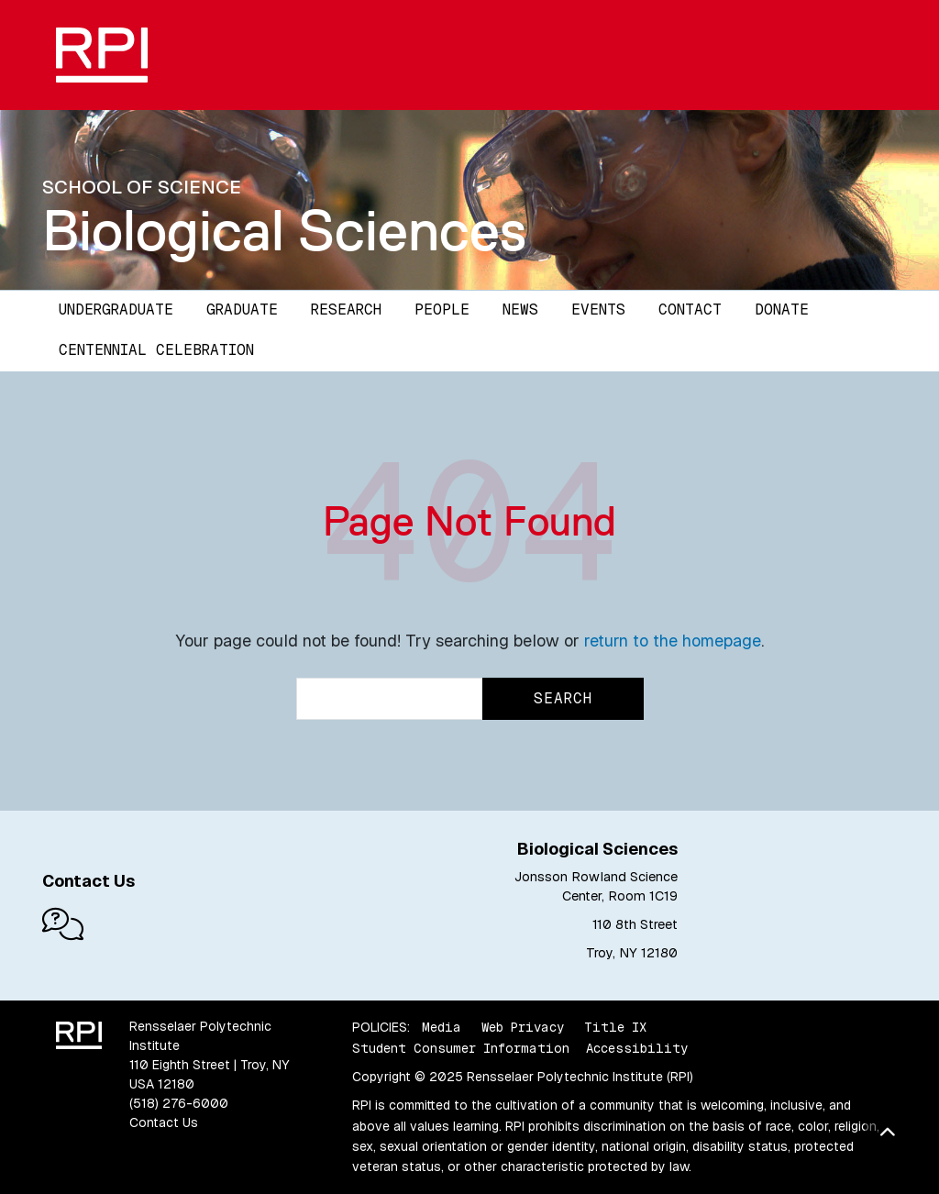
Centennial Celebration (156, 349)
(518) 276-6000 (178, 1103)
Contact (690, 309)
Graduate (242, 309)
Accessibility (637, 1048)
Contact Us (163, 1122)
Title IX (615, 1027)
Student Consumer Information (460, 1048)
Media (441, 1027)
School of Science (141, 186)
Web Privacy (522, 1027)
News (520, 309)
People (442, 309)
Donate (782, 309)
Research (346, 309)
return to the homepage (672, 640)
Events (598, 309)
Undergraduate (116, 309)
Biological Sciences (284, 230)
